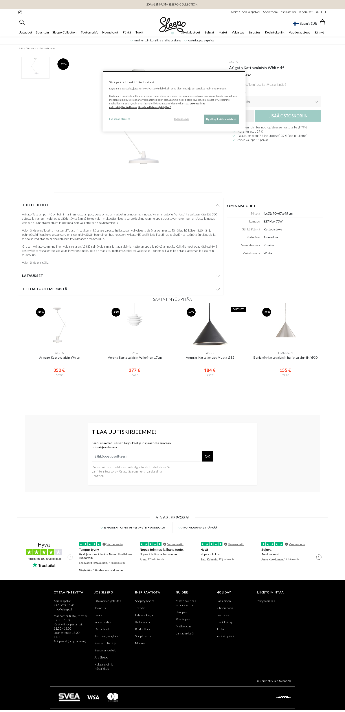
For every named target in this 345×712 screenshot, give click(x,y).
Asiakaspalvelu (251, 12)
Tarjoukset (305, 12)
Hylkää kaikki (181, 119)
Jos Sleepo (103, 592)
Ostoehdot (101, 629)
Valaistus (238, 32)
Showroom (270, 12)
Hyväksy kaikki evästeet (221, 119)
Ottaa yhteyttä (68, 592)
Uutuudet (25, 32)
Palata (98, 615)
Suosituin (42, 32)
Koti (20, 48)
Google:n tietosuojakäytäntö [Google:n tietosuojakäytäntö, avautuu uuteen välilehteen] (154, 107)
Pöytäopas (183, 619)
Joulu (220, 629)
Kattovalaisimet (47, 48)
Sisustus (255, 32)
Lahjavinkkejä (144, 615)
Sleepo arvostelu (105, 650)
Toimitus (100, 608)
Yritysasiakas (266, 601)
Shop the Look (144, 636)
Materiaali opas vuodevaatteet (186, 603)
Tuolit (139, 32)
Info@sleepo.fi (63, 609)
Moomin (140, 643)
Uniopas (181, 612)
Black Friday (225, 622)
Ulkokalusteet (190, 32)
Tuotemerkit (89, 32)
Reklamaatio (102, 622)
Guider (182, 592)
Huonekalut (110, 32)
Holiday (224, 592)
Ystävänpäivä (225, 636)
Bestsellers (142, 629)
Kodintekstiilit (274, 32)
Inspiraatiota (288, 12)
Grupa (233, 61)
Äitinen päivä (225, 608)
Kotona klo (142, 622)
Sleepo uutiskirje (105, 643)
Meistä (235, 12)
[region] (174, 101)
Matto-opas (183, 626)
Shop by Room (144, 601)
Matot (223, 32)
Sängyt (319, 32)
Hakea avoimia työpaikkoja (104, 666)
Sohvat (209, 32)
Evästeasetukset (119, 118)
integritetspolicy (107, 471)
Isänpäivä (223, 615)
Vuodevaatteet (299, 32)
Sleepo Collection (64, 32)
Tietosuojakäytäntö (107, 636)
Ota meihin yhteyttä (107, 601)
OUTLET (320, 12)
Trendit (140, 608)
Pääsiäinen (224, 601)
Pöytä (127, 32)
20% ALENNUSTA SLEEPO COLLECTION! (172, 4)
